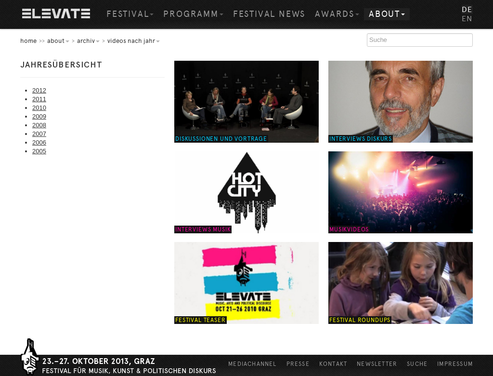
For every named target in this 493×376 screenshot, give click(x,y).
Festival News (269, 14)
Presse (298, 364)
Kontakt (333, 364)
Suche (417, 364)
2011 (39, 99)
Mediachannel (252, 364)
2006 (39, 142)
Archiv (88, 40)
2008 (39, 125)
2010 (39, 107)
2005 (39, 151)
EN (467, 18)
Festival (130, 14)
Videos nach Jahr (133, 40)
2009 (39, 116)
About (387, 14)
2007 (39, 133)
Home (56, 14)
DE (467, 9)
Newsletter (377, 364)
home (28, 40)
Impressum (455, 364)
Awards (337, 14)
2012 (39, 90)
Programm (193, 14)
